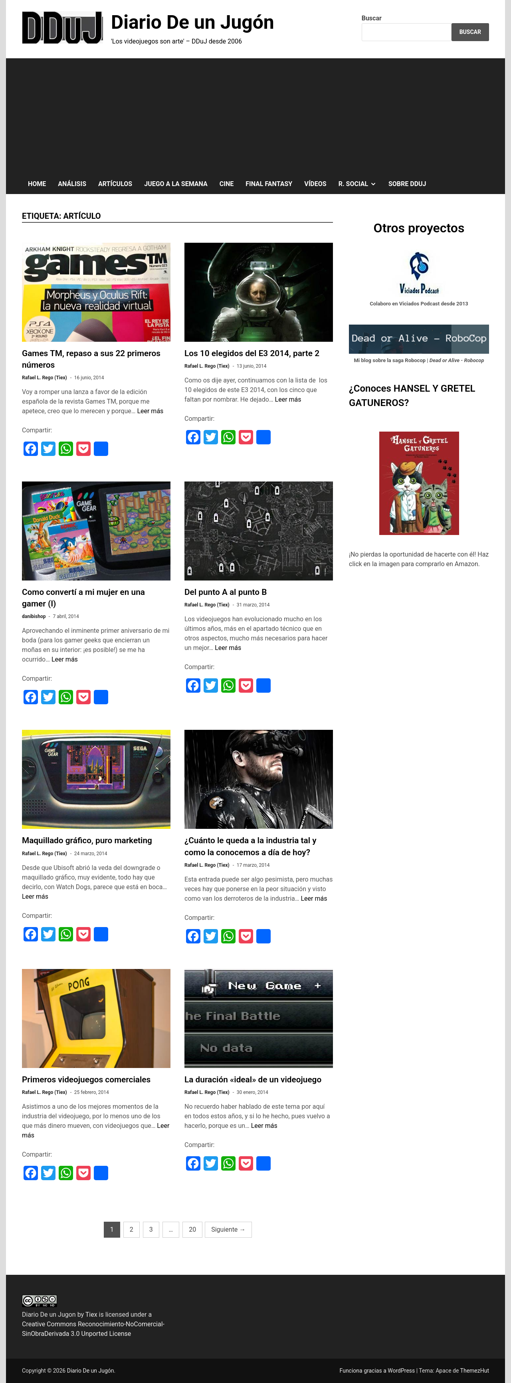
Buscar (372, 18)
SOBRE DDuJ (407, 184)
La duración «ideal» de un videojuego (252, 1079)
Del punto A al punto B (225, 592)
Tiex (91, 1314)
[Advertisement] (255, 114)
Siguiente (228, 1229)
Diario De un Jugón (192, 22)
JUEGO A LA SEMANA (176, 184)
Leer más (150, 411)
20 (192, 1229)
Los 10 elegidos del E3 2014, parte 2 (251, 353)
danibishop (34, 616)
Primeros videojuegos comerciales (86, 1079)
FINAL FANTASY (269, 184)
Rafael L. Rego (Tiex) (44, 377)
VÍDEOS (315, 184)
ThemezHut (474, 1370)
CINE (227, 184)
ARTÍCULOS (115, 184)
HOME (37, 184)
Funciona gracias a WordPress (378, 1370)
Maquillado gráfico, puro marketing (87, 840)
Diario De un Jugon (49, 1314)
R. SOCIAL (360, 184)
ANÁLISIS (72, 184)
